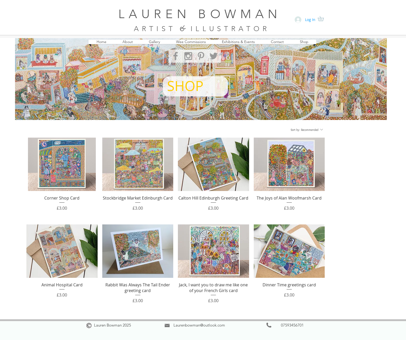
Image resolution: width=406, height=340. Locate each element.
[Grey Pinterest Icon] (200, 56)
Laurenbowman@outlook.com (199, 325)
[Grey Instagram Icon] (188, 56)
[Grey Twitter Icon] (213, 56)
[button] (323, 18)
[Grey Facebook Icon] (175, 56)
